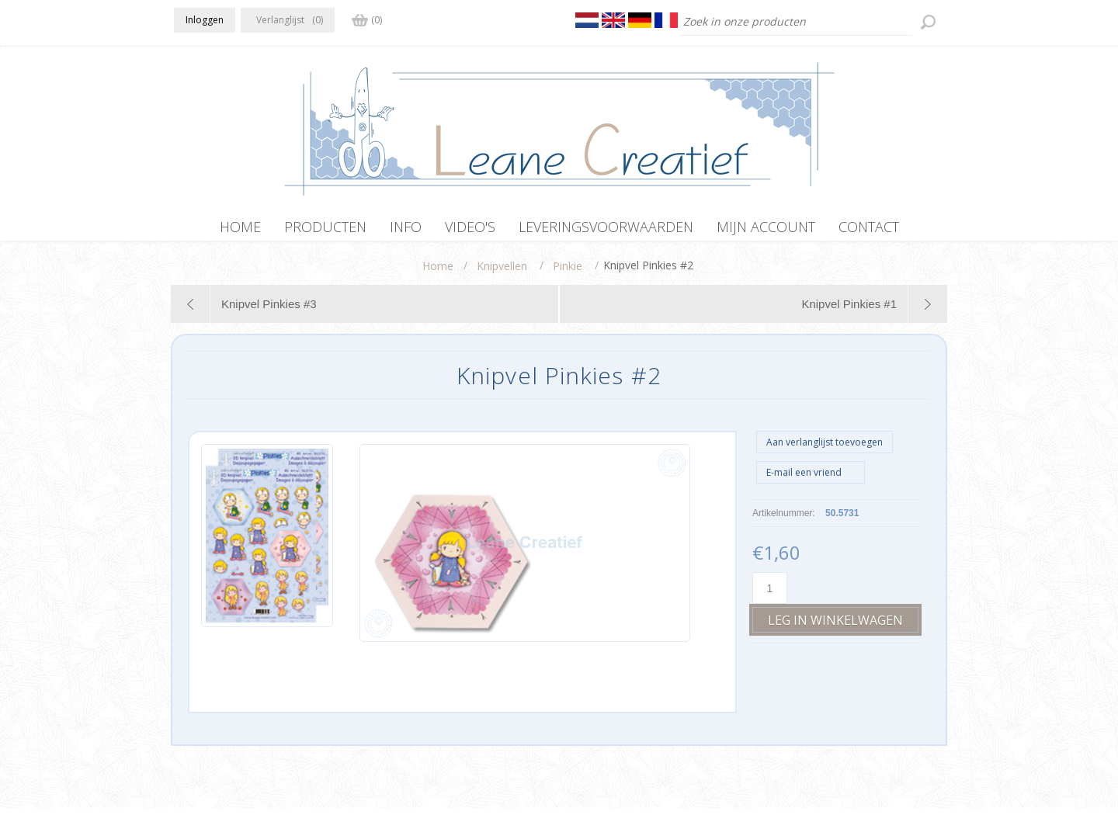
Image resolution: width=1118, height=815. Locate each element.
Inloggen (205, 19)
